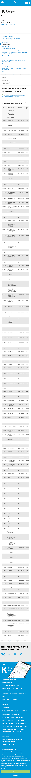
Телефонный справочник (8, 24)
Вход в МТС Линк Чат (8, 744)
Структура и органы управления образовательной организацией (11, 39)
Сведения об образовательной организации (13, 79)
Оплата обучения (7, 682)
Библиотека (5, 736)
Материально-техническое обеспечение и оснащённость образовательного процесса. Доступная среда (14, 52)
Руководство (5, 46)
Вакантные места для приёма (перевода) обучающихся (13, 60)
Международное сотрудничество (11, 66)
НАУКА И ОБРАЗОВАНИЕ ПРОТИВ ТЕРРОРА (13, 720)
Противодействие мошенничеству (12, 717)
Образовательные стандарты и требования (14, 71)
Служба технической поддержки (12, 688)
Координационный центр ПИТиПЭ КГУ (13, 734)
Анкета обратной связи (9, 679)
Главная (4, 77)
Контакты (5, 704)
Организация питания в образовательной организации (14, 68)
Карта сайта (5, 707)
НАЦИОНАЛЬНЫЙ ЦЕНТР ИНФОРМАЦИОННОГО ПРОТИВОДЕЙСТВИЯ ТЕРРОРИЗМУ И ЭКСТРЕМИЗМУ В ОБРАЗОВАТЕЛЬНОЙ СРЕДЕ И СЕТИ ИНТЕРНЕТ (15, 725)
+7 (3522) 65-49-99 (7, 22)
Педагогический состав (8, 48)
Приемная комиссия (7, 16)
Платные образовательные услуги (11, 56)
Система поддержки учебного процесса (14, 693)
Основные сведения (7, 36)
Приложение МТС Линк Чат (9, 699)
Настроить (16, 775)
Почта (3, 696)
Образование (6, 44)
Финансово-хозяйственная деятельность (13, 58)
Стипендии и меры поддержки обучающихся (15, 64)
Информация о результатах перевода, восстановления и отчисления (13, 95)
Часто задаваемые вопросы (10, 685)
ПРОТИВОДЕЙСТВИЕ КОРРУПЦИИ (11, 714)
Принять (15, 771)
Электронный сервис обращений (11, 676)
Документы (5, 42)
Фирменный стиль (7, 691)
